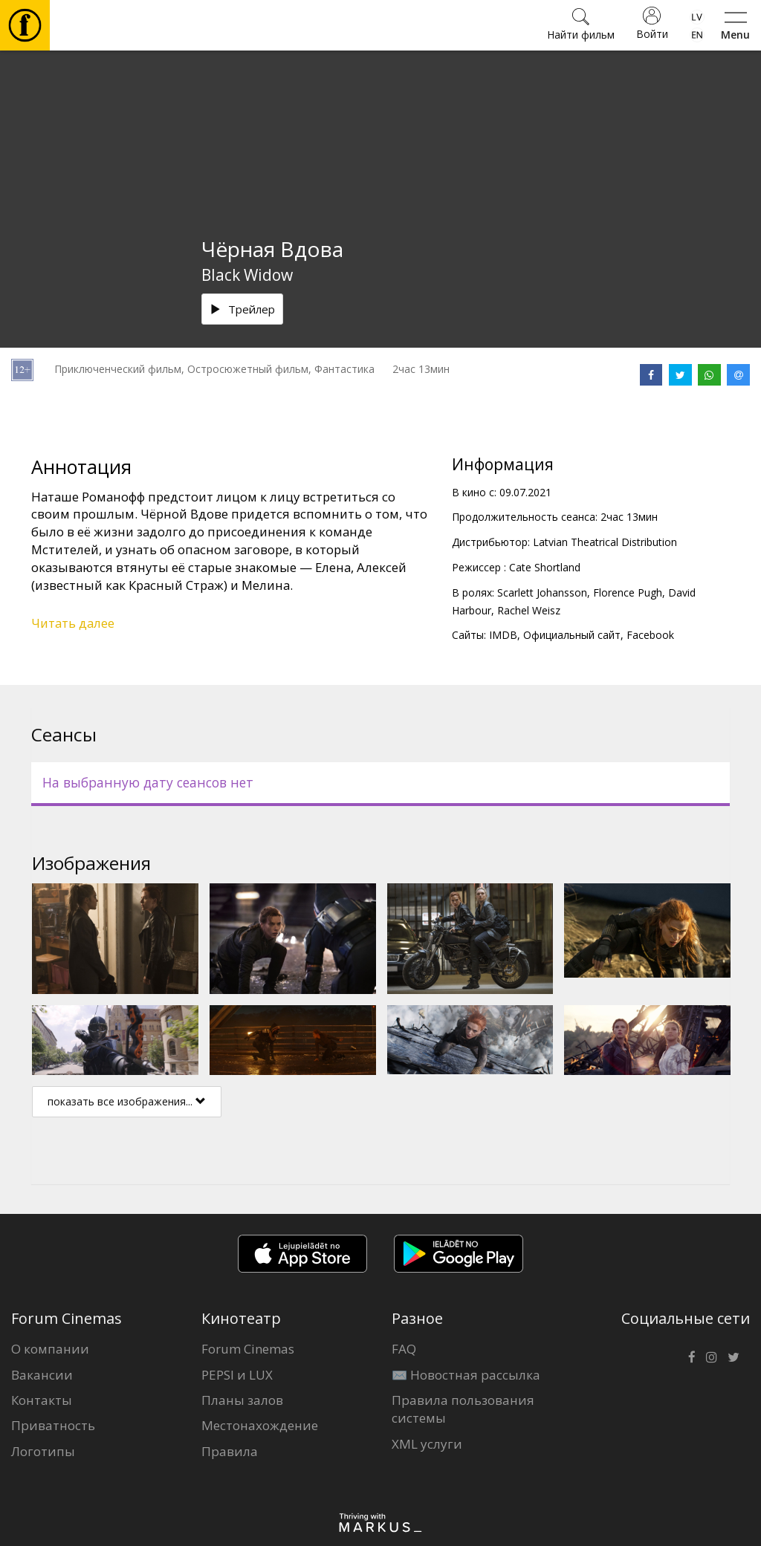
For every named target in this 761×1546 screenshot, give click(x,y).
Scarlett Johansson (542, 592)
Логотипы (43, 1451)
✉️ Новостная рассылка (466, 1374)
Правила (229, 1451)
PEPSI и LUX (237, 1374)
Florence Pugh (627, 592)
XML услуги (427, 1443)
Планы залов (242, 1400)
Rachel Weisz (528, 610)
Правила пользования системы (463, 1408)
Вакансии (42, 1374)
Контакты (41, 1400)
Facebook (650, 635)
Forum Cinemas (247, 1348)
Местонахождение (259, 1425)
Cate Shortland (544, 567)
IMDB (503, 635)
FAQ (404, 1348)
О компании (50, 1348)
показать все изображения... (127, 1101)
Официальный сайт (572, 635)
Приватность (53, 1425)
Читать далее (72, 622)
